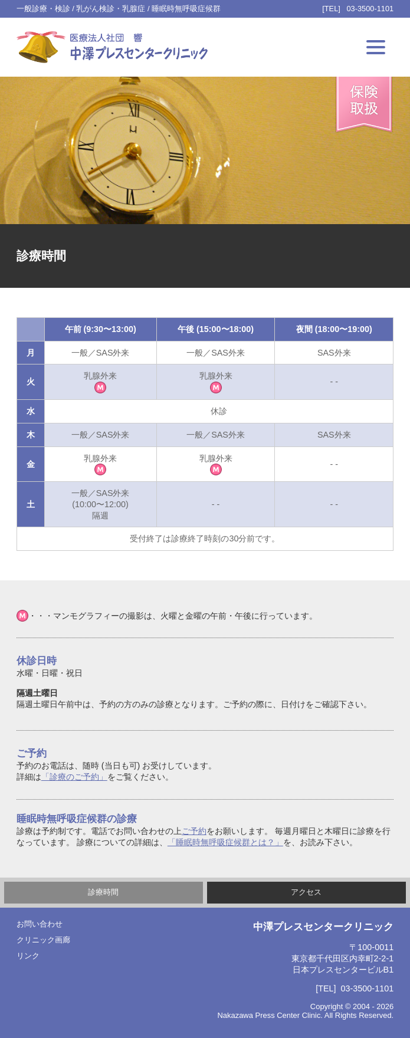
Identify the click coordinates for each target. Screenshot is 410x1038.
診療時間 (103, 892)
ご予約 (194, 831)
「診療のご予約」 (74, 776)
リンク (28, 955)
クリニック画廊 (43, 939)
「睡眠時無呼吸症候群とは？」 (225, 842)
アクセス (306, 892)
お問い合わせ (40, 923)
